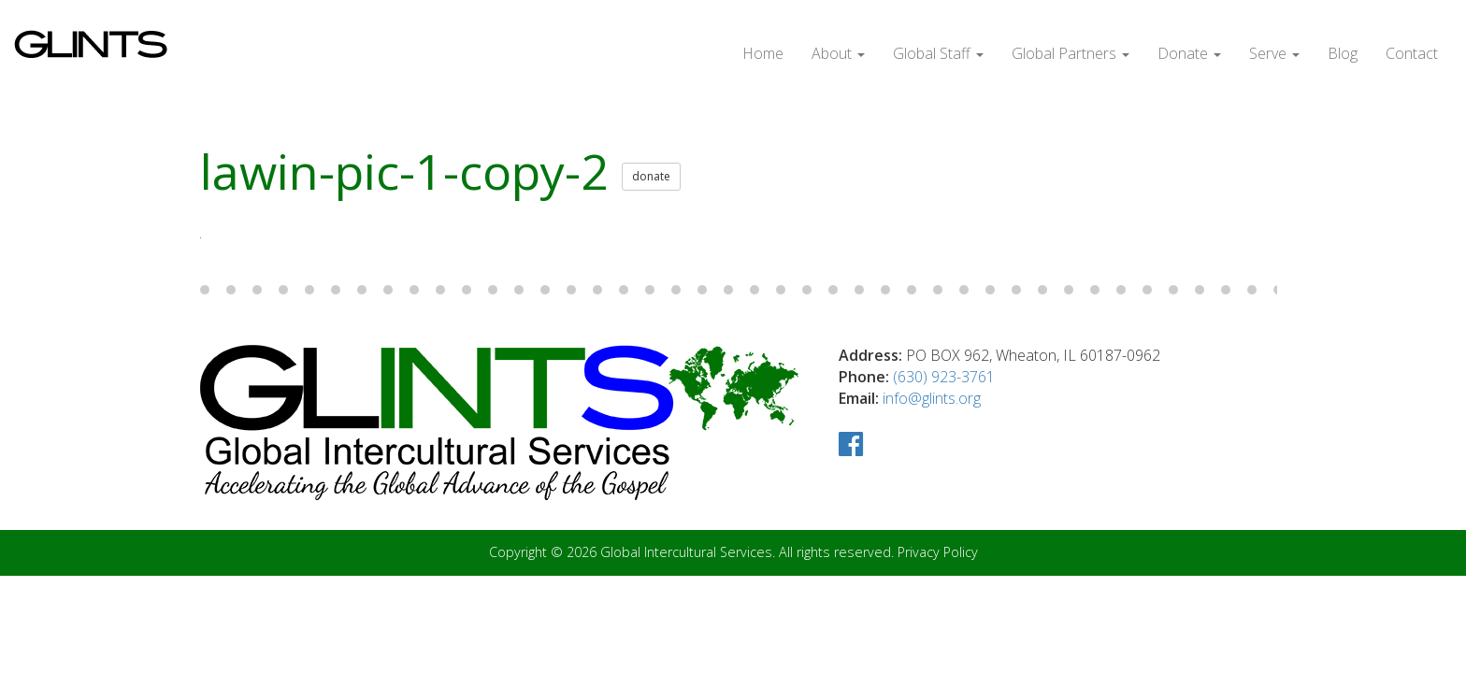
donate (635, 173)
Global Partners (1071, 53)
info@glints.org (937, 395)
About (838, 53)
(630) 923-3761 (944, 373)
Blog (1343, 53)
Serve (1274, 53)
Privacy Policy (932, 550)
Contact (1412, 53)
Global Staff (939, 53)
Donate (1189, 53)
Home (764, 53)
